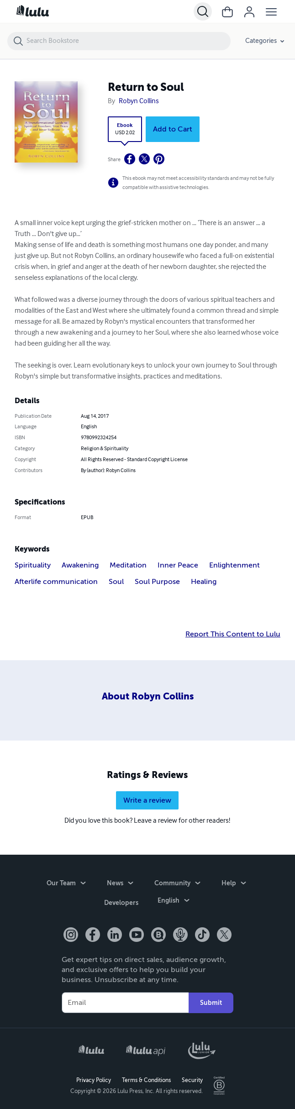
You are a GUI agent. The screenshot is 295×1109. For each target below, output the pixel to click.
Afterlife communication (56, 582)
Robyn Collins (139, 101)
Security (192, 1080)
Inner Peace (178, 565)
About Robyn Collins (148, 696)
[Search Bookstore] (128, 41)
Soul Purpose (157, 582)
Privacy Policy (93, 1080)
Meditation (128, 565)
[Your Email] (125, 1002)
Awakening (80, 565)
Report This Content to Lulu (232, 634)
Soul (116, 582)
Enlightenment (234, 565)
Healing (203, 582)
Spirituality (33, 565)
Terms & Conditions (146, 1080)
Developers (121, 903)
